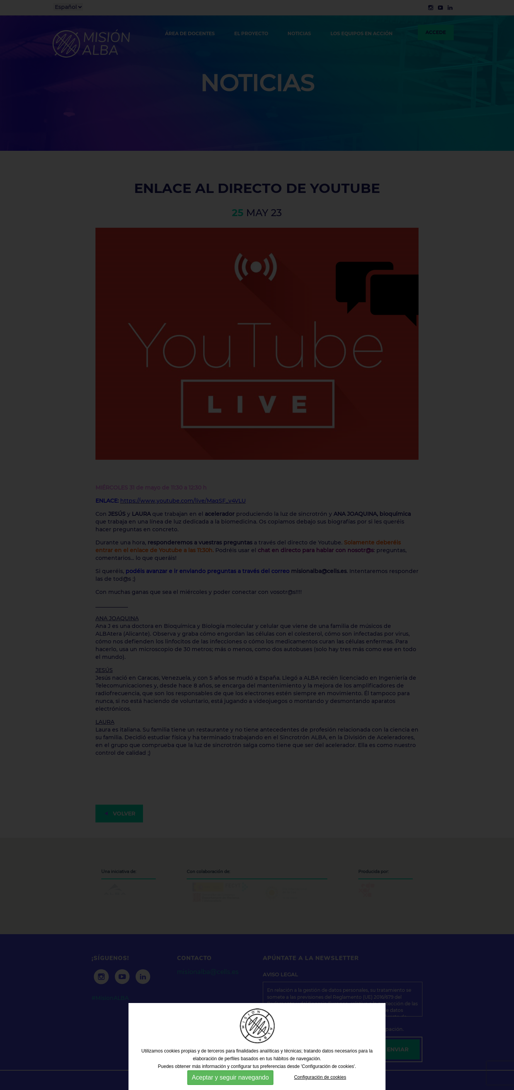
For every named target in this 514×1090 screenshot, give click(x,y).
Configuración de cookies (320, 1077)
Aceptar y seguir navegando (230, 1077)
